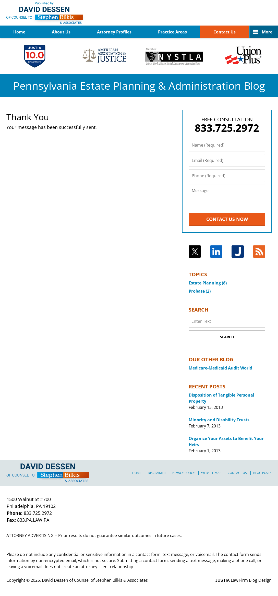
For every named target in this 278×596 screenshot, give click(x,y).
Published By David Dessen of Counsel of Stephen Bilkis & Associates (245, 13)
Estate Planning (208, 283)
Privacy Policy (183, 473)
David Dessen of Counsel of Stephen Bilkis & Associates (95, 580)
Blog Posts (262, 473)
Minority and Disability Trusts (219, 420)
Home (19, 32)
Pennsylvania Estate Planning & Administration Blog (46, 13)
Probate (200, 291)
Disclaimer (156, 473)
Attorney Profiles (114, 32)
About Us (61, 32)
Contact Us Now (227, 219)
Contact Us (224, 32)
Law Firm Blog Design (243, 580)
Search (227, 337)
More (267, 32)
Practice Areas (172, 32)
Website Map (211, 473)
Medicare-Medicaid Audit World (220, 368)
